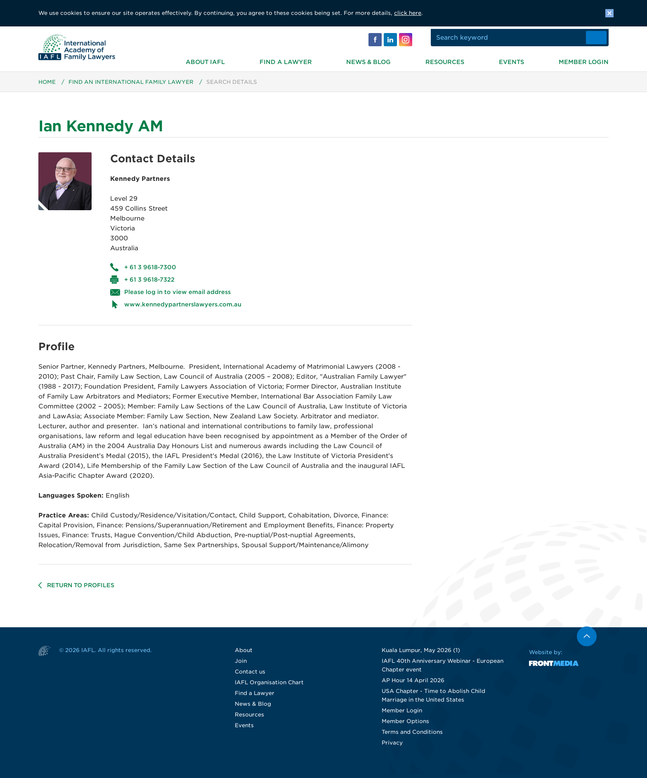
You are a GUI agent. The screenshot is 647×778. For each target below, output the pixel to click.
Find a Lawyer (286, 59)
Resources (444, 59)
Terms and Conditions (412, 736)
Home (47, 86)
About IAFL (205, 59)
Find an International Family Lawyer (132, 86)
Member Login (584, 59)
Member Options (405, 725)
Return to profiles (81, 589)
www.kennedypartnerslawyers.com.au (182, 308)
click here (407, 13)
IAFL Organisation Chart (269, 686)
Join (241, 665)
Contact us (250, 676)
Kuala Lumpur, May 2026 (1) (421, 654)
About (244, 654)
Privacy (392, 747)
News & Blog (368, 59)
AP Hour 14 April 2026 (413, 684)
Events (511, 59)
